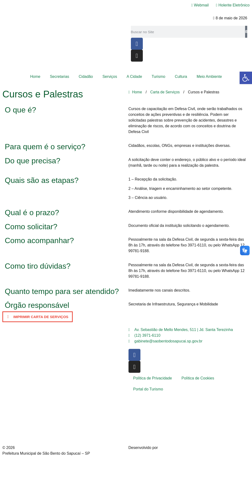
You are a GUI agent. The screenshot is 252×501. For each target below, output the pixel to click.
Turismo (158, 77)
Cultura (181, 77)
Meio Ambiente (209, 77)
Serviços (110, 77)
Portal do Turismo (148, 389)
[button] (37, 316)
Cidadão (86, 77)
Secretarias (59, 77)
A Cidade (134, 77)
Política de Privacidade (152, 378)
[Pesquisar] (246, 32)
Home (35, 77)
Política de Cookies (197, 378)
